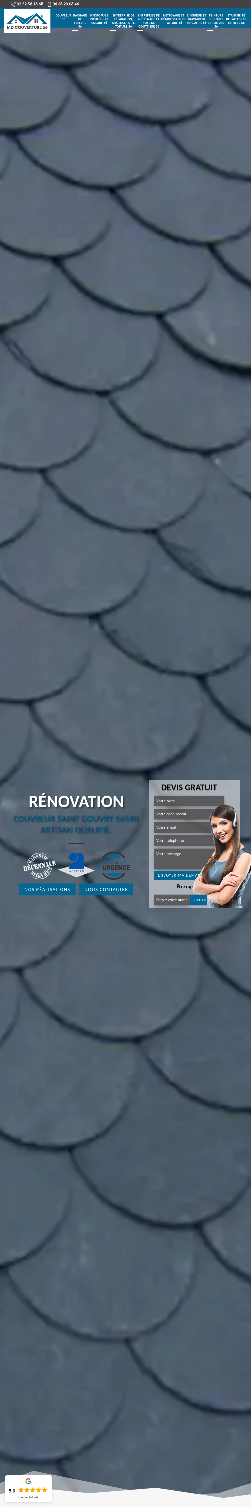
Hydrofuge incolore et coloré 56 (99, 19)
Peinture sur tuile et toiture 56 (216, 21)
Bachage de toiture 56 (80, 21)
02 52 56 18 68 (27, 4)
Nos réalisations (47, 889)
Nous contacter (106, 889)
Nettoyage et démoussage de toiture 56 (173, 19)
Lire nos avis (28, 1497)
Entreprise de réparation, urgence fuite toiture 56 (123, 21)
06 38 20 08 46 (63, 4)
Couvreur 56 (64, 17)
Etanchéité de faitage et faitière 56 (236, 19)
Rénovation (76, 801)
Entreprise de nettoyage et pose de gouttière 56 (149, 21)
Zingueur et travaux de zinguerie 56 (197, 19)
